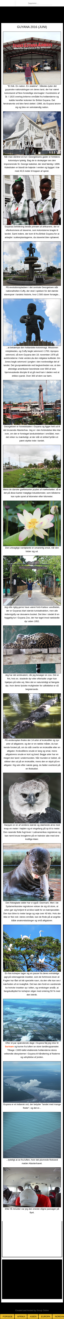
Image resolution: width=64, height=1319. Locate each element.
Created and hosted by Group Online (32, 1310)
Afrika (21, 1316)
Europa (45, 1316)
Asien (33, 1316)
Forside (8, 1316)
